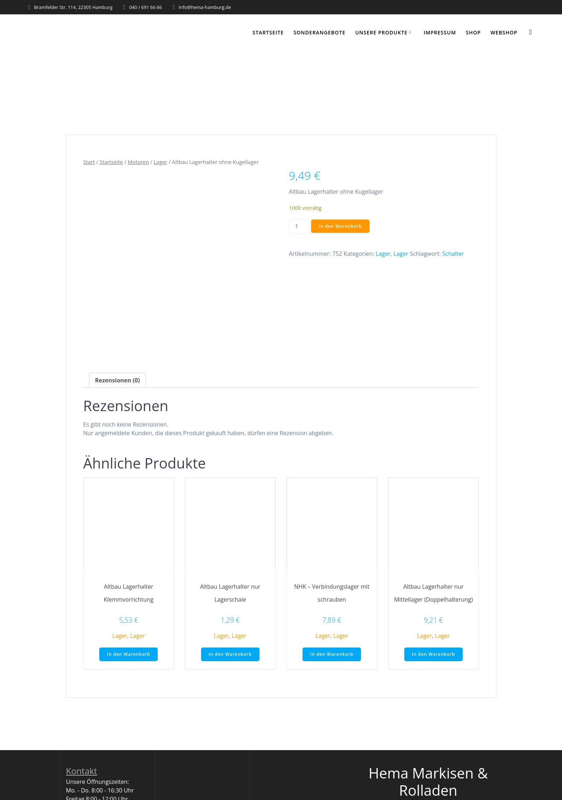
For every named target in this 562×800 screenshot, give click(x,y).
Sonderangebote (320, 32)
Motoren (138, 161)
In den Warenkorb (340, 226)
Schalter (453, 254)
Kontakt (81, 771)
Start (89, 161)
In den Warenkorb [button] (128, 654)
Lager (160, 161)
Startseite (268, 32)
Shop (473, 32)
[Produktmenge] (299, 227)
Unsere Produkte (381, 32)
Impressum (440, 32)
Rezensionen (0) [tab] (117, 380)
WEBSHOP (504, 32)
